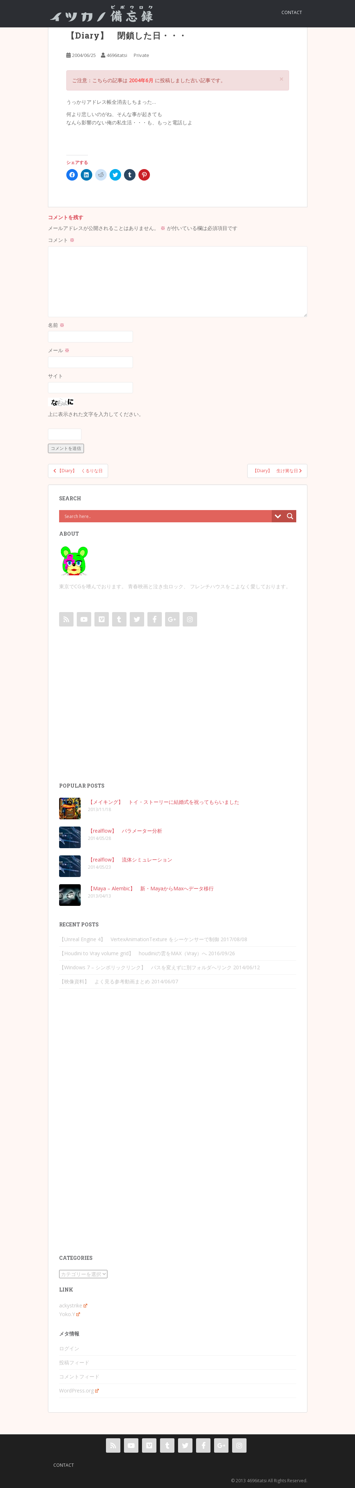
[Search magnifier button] (290, 516)
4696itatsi (117, 55)
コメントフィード (79, 1376)
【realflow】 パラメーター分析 (125, 830)
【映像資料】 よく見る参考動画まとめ (104, 981)
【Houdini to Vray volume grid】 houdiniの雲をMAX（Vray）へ (133, 953)
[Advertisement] (177, 711)
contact (291, 12)
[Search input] (167, 516)
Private (141, 55)
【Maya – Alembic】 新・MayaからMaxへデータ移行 (151, 888)
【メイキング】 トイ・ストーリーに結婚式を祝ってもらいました (163, 801)
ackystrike (73, 1305)
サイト (55, 375)
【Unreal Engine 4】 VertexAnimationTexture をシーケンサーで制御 (139, 939)
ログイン (69, 1348)
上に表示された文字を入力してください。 (96, 414)
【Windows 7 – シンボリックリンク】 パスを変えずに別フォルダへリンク (145, 967)
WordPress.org (79, 1390)
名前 (56, 325)
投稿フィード (74, 1362)
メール (59, 350)
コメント (61, 239)
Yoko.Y (69, 1314)
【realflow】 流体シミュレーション (130, 859)
